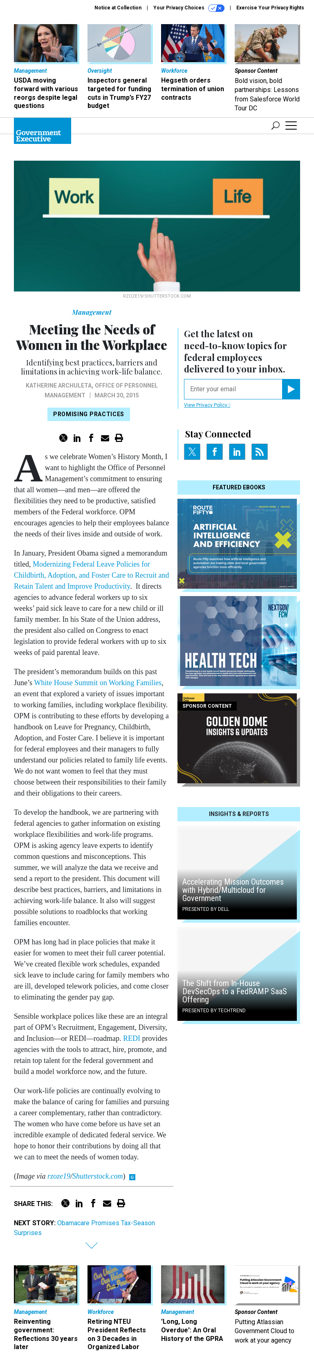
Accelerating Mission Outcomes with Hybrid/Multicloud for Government (233, 890)
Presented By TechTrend (214, 1010)
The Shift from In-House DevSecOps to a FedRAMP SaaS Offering (234, 991)
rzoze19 (58, 1176)
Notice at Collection (117, 8)
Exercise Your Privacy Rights (270, 8)
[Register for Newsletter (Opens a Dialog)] (291, 389)
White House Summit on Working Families (97, 683)
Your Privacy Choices (188, 8)
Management (92, 312)
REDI (131, 1038)
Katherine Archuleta (59, 385)
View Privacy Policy (207, 405)
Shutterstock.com (97, 1176)
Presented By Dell (205, 909)
